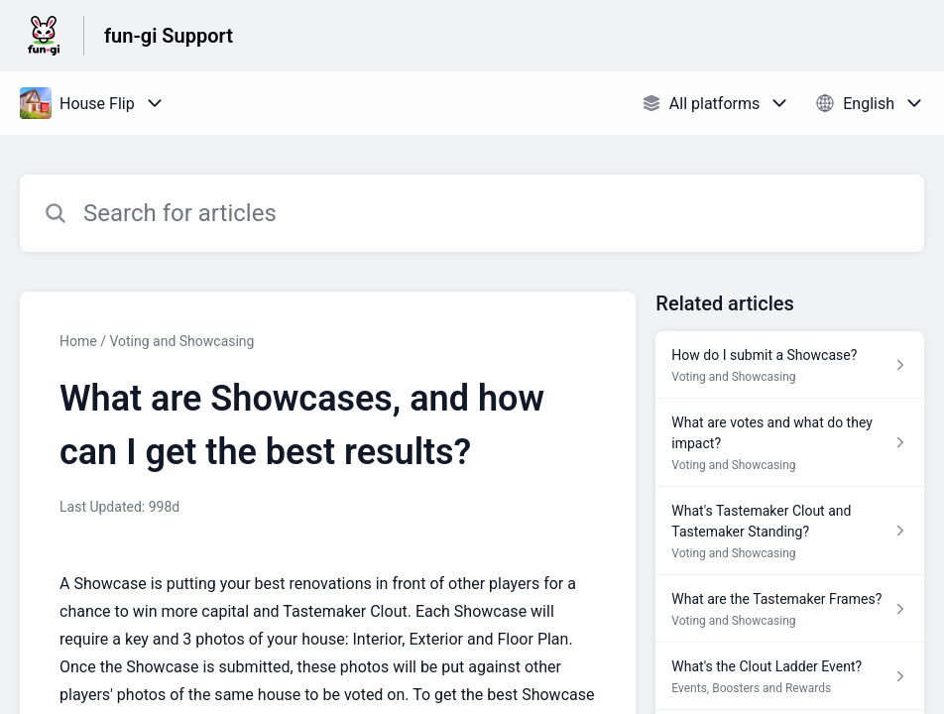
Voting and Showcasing (181, 341)
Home (78, 341)
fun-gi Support (168, 36)
